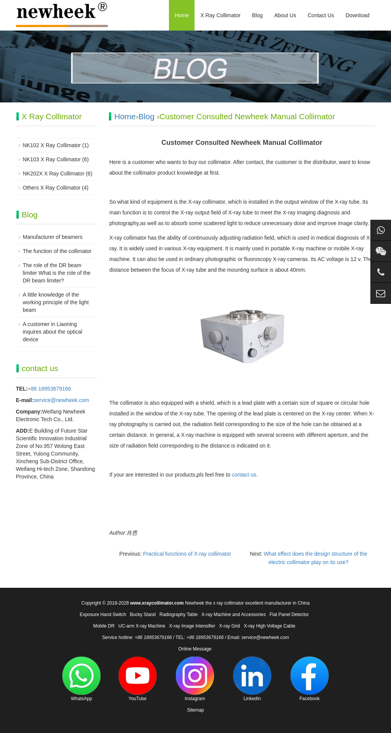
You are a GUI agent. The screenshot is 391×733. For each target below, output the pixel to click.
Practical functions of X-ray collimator (187, 554)
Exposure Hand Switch (102, 614)
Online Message (194, 649)
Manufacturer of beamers (53, 237)
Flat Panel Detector (289, 614)
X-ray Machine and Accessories (233, 614)
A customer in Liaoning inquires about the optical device (53, 331)
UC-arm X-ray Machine (141, 626)
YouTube (137, 679)
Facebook (309, 679)
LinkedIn (252, 679)
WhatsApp (81, 679)
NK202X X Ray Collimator (53, 173)
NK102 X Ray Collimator (52, 145)
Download (357, 15)
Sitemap (195, 710)
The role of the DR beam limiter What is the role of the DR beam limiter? (57, 273)
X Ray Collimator (220, 15)
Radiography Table (178, 614)
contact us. (245, 475)
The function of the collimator (57, 251)
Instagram (195, 679)
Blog (257, 15)
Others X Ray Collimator (52, 188)
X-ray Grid (229, 626)
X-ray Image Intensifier (192, 626)
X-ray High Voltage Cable (269, 626)
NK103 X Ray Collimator (52, 159)
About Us (285, 15)
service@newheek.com (61, 400)
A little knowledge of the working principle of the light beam (56, 302)
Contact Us (321, 15)
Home (182, 15)
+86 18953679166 (49, 389)
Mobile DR (104, 626)
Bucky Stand (143, 614)
